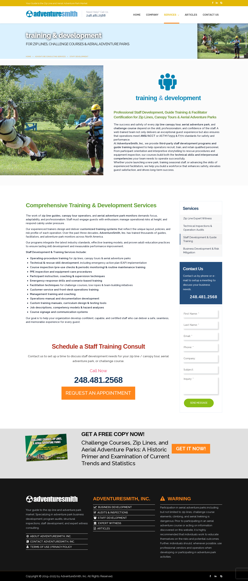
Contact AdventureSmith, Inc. (51, 541)
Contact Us (211, 14)
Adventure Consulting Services (50, 56)
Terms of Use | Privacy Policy (49, 546)
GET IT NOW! (191, 453)
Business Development (112, 507)
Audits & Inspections (110, 512)
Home (137, 14)
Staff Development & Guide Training (199, 239)
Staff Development (110, 518)
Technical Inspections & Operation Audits (197, 227)
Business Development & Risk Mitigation (201, 250)
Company (152, 14)
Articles (191, 14)
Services (170, 14)
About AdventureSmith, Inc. (49, 536)
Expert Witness (107, 523)
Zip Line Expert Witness (197, 218)
